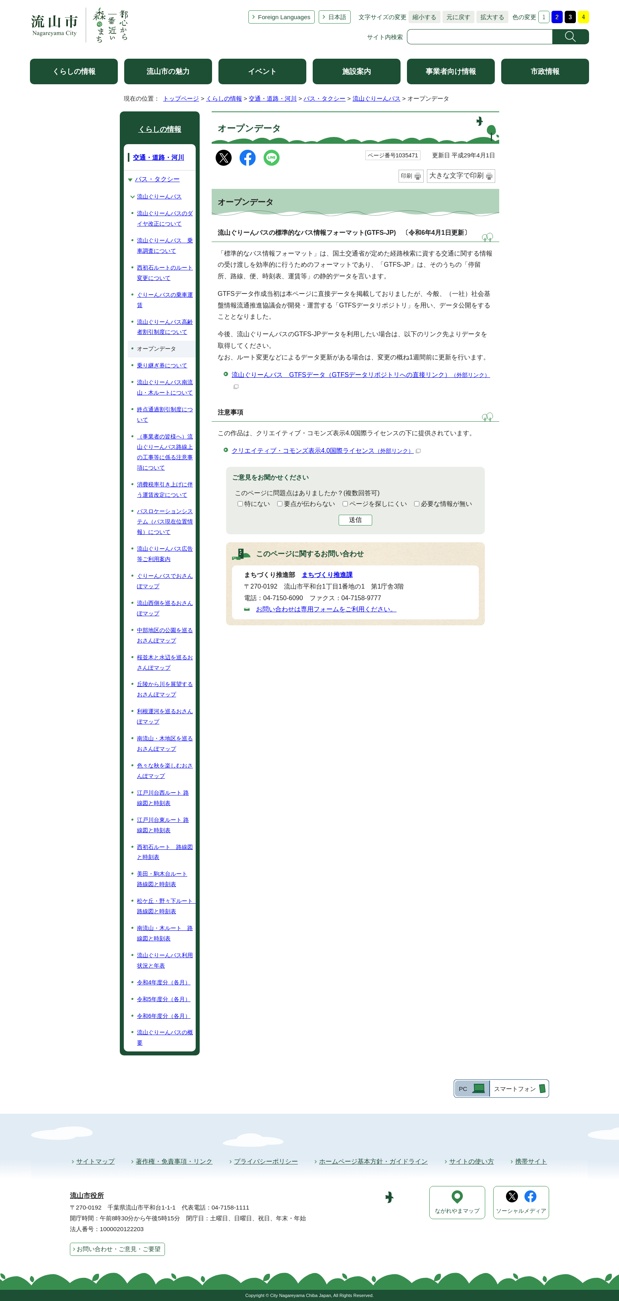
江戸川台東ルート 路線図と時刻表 (163, 825)
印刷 (406, 176)
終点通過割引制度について (165, 414)
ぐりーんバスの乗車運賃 (165, 300)
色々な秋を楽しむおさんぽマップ (165, 770)
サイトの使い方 (471, 1161)
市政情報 (545, 71)
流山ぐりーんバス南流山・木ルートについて (165, 387)
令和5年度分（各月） (163, 999)
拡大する (490, 17)
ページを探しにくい (378, 503)
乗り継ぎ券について (162, 365)
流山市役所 (87, 1196)
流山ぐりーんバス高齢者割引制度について (165, 327)
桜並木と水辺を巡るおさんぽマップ (165, 662)
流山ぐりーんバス (377, 98)
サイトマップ (95, 1161)
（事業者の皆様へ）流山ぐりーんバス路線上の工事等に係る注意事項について (165, 452)
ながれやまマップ (457, 1211)
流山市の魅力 (168, 71)
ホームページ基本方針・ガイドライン (373, 1161)
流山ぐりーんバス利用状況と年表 (165, 960)
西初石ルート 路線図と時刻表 (165, 852)
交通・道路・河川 (273, 98)
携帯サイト (531, 1161)
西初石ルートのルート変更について (165, 272)
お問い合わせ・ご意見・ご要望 (119, 1248)
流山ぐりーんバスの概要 (165, 1037)
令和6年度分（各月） (163, 1016)
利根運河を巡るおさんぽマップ (165, 716)
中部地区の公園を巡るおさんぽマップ (165, 635)
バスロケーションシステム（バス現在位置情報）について (165, 521)
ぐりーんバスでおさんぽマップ (165, 581)
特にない (257, 503)
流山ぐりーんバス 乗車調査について (165, 245)
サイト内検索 (385, 37)
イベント (262, 71)
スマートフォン (515, 1088)
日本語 (337, 17)
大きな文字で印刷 (456, 175)
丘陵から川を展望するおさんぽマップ (165, 689)
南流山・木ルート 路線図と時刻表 (165, 933)
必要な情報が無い (446, 503)
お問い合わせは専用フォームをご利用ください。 (326, 609)
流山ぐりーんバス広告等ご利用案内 (165, 553)
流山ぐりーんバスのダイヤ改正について (165, 218)
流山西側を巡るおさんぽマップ (165, 608)
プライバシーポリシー (266, 1161)
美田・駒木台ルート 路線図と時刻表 (162, 879)
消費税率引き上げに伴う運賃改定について (165, 489)
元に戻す (456, 17)
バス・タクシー (324, 98)
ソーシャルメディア (521, 1211)
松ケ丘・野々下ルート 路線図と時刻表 (166, 906)
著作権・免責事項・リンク (174, 1161)
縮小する (422, 17)
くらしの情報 (73, 71)
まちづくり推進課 (327, 574)
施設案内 (356, 71)
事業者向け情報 (451, 71)
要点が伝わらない (309, 503)
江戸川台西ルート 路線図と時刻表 (163, 797)
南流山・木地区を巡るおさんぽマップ (165, 743)
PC (463, 1088)
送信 (355, 519)
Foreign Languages (284, 17)
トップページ (181, 98)
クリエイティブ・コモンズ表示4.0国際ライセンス (326, 450)
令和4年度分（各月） (163, 982)
